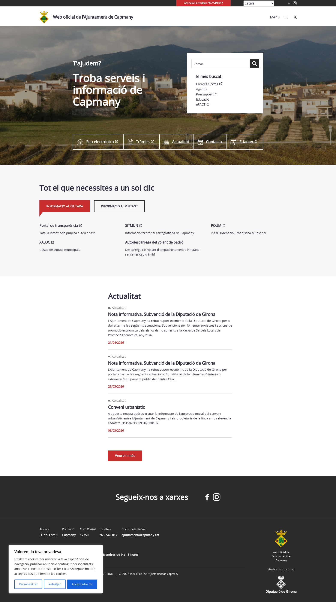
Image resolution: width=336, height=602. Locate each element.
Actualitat (176, 142)
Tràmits (139, 142)
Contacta (210, 142)
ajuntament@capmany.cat (140, 535)
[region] (56, 569)
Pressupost (204, 94)
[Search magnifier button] (254, 63)
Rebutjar (54, 584)
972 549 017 (108, 535)
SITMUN (131, 225)
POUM (216, 225)
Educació (202, 99)
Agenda (201, 89)
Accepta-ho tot (82, 584)
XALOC (44, 242)
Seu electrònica (95, 141)
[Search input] (221, 63)
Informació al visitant (119, 206)
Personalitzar (28, 584)
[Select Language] (258, 3)
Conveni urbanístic (126, 407)
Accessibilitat (103, 574)
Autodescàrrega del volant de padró (154, 242)
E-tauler (242, 142)
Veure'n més (125, 455)
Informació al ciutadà (64, 206)
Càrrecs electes (207, 84)
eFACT (200, 104)
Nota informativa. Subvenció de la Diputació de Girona (161, 314)
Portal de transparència (58, 225)
